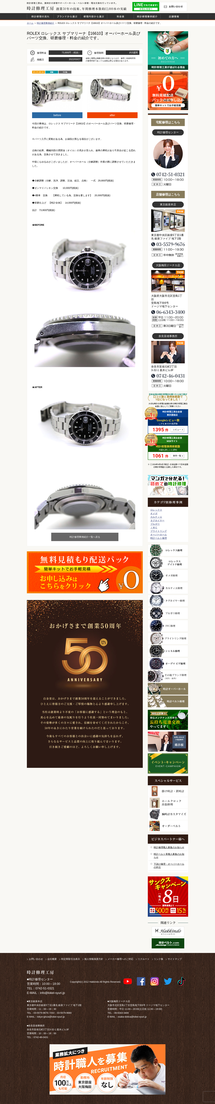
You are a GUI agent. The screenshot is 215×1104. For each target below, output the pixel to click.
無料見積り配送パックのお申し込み (85, 572)
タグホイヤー (157, 520)
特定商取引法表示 (70, 959)
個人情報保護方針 (93, 959)
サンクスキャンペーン (168, 896)
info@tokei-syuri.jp (52, 993)
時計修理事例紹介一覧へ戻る (85, 537)
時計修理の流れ (40, 16)
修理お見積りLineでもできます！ (145, 6)
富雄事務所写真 (168, 352)
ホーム (30, 23)
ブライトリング (158, 531)
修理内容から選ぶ (93, 16)
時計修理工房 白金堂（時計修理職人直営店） (40, 8)
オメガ (153, 513)
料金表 (120, 16)
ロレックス (156, 510)
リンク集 (158, 959)
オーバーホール (158, 534)
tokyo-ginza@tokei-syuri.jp (51, 1016)
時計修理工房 (40, 972)
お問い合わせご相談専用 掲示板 (168, 742)
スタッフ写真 (168, 154)
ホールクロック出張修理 (168, 803)
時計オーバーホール (168, 689)
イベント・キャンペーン (168, 763)
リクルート (143, 959)
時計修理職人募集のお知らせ (169, 847)
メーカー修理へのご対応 (120, 959)
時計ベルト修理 (158, 538)
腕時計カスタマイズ (168, 814)
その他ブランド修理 (168, 676)
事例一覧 (177, 456)
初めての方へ (168, 50)
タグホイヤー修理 (168, 601)
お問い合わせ (173, 6)
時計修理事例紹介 (147, 16)
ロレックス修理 (168, 550)
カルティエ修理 (168, 588)
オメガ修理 (168, 575)
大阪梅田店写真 (168, 281)
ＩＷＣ (153, 527)
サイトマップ (175, 959)
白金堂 (168, 932)
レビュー (177, 429)
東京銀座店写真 (168, 220)
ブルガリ (155, 524)
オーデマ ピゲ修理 (168, 663)
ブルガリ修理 (168, 613)
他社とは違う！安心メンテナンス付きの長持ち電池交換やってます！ (168, 720)
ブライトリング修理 (168, 638)
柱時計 (168, 791)
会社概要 (52, 959)
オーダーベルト (168, 826)
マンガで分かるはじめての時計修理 (168, 485)
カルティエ (156, 517)
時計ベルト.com (168, 943)
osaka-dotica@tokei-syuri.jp (132, 1016)
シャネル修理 (168, 651)
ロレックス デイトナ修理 (168, 563)
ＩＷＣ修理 (168, 626)
